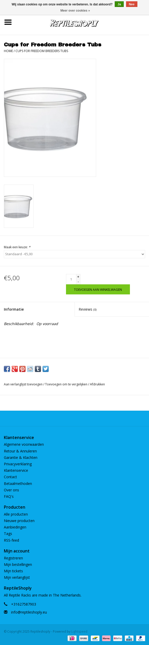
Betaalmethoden (18, 483)
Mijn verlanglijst (17, 577)
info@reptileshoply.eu (29, 612)
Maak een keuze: (17, 247)
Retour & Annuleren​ (20, 451)
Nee (132, 4)
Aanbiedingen (15, 527)
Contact (10, 476)
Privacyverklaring (18, 463)
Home (8, 51)
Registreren (13, 558)
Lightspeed (79, 631)
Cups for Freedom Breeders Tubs (41, 51)
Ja (119, 4)
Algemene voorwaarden (24, 444)
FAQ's (9, 496)
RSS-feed (11, 540)
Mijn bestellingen (18, 564)
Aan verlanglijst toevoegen (23, 384)
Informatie (14, 309)
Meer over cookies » (75, 10)
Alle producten (16, 514)
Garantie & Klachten (20, 457)
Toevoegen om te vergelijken (66, 384)
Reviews (87, 309)
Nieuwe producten (19, 520)
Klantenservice (16, 470)
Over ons (11, 489)
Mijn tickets (13, 570)
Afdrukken (97, 384)
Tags (8, 533)
